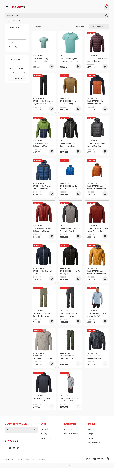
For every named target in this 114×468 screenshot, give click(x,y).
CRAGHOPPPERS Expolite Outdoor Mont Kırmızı (42, 230)
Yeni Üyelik (44, 431)
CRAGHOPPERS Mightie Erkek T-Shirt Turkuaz (41, 59)
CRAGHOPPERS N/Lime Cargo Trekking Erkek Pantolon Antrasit (68, 316)
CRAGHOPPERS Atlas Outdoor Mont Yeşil (41, 145)
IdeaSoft (45, 466)
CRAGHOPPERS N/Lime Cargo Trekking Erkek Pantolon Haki (68, 358)
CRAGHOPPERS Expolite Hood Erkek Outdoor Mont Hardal (96, 273)
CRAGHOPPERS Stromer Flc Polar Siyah (70, 273)
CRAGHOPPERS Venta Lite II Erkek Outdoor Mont (97, 59)
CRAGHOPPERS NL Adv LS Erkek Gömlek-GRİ (69, 401)
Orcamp (91, 431)
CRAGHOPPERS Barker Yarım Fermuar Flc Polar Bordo (97, 230)
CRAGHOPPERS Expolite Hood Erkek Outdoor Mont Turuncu (96, 188)
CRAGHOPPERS (15, 21)
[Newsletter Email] (21, 431)
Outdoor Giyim (69, 431)
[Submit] (36, 431)
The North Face (94, 444)
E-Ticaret (52, 466)
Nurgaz (90, 435)
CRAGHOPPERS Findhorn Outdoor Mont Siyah (96, 145)
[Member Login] (99, 7)
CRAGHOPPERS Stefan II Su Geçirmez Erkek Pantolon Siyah (43, 102)
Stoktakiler (38, 26)
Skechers (91, 440)
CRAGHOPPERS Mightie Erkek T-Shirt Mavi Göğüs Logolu (69, 60)
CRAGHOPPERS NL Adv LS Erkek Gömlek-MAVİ (96, 315)
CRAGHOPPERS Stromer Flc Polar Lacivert (43, 273)
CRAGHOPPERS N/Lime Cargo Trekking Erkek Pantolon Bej (41, 316)
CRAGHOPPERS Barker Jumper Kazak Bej (68, 102)
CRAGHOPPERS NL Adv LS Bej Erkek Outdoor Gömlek (43, 358)
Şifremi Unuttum (47, 440)
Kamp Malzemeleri (71, 435)
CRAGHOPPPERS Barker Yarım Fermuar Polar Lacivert (43, 401)
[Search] (57, 15)
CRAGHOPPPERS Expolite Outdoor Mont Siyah (96, 358)
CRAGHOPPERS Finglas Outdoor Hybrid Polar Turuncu (95, 102)
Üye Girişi (44, 435)
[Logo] (21, 7)
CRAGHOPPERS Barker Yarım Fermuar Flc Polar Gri (70, 230)
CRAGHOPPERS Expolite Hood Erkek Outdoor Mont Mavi (70, 188)
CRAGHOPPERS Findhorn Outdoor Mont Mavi (42, 187)
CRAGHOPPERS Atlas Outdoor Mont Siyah (67, 145)
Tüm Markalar (20, 78)
